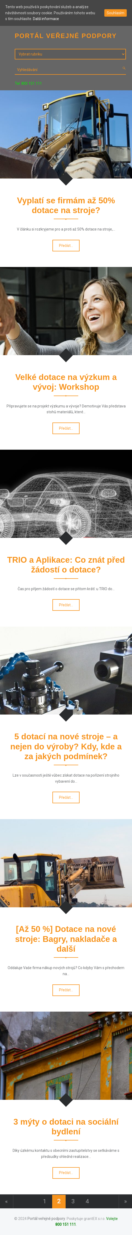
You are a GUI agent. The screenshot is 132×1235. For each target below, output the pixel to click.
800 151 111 (65, 1224)
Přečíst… (66, 247)
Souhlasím (115, 13)
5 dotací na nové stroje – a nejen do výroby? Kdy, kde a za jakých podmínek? (66, 746)
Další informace (46, 19)
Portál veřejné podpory (46, 1219)
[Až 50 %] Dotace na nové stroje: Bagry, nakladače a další (66, 939)
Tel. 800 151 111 (28, 83)
